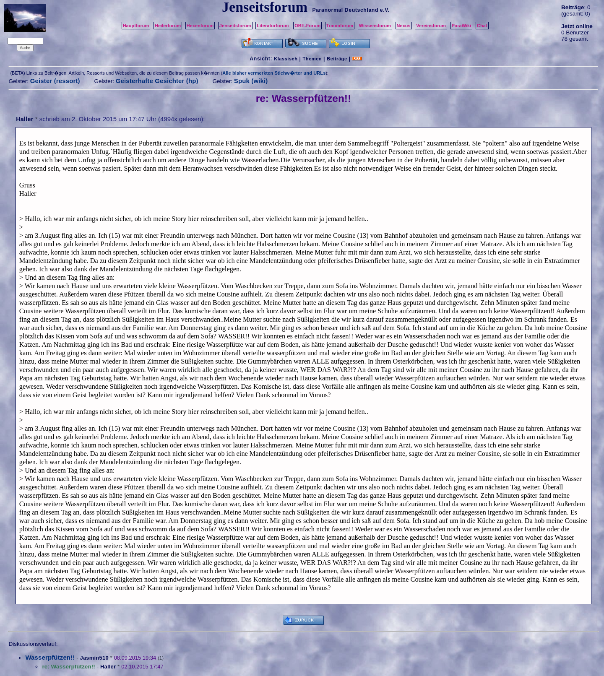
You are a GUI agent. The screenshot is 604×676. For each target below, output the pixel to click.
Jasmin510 (94, 658)
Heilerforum (168, 25)
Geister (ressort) (55, 80)
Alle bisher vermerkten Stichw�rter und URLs (273, 72)
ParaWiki (461, 25)
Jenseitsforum (235, 25)
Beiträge (337, 58)
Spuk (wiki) (251, 80)
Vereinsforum (431, 25)
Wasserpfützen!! (50, 657)
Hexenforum (200, 25)
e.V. (385, 10)
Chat (482, 25)
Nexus (404, 25)
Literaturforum (273, 25)
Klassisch (285, 58)
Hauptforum (136, 25)
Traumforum (340, 25)
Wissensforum (375, 25)
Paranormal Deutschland (345, 10)
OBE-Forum (307, 25)
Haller (24, 119)
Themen (312, 58)
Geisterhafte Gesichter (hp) (157, 80)
